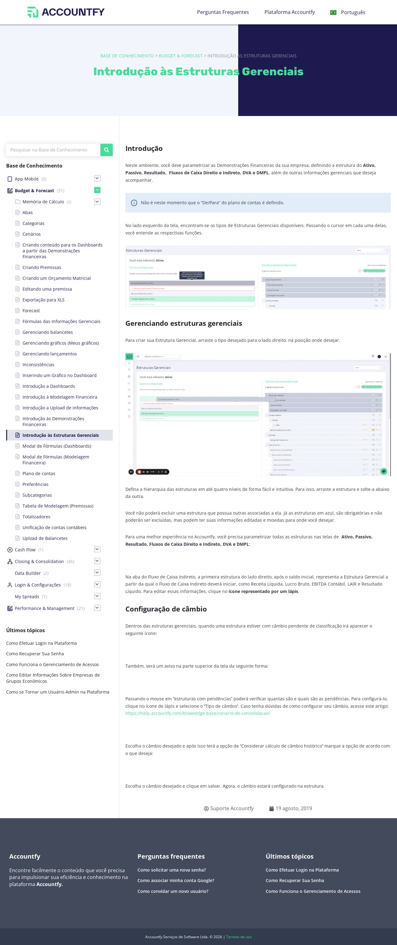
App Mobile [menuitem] (27, 179)
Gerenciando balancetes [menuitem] (48, 332)
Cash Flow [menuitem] (25, 550)
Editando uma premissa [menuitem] (47, 289)
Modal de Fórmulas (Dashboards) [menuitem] (57, 446)
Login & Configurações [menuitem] (38, 585)
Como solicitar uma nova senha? (171, 870)
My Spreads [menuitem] (27, 596)
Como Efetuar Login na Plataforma (41, 643)
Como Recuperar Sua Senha (35, 654)
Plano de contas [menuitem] (39, 473)
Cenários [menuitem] (32, 234)
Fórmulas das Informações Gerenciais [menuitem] (61, 321)
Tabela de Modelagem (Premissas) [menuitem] (58, 506)
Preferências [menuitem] (36, 484)
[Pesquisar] (106, 150)
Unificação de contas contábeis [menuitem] (55, 527)
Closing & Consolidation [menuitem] (39, 561)
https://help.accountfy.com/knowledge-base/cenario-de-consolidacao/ (197, 713)
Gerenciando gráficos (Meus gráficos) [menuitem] (61, 343)
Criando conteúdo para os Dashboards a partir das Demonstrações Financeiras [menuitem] (63, 250)
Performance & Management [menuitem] (44, 608)
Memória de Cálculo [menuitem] (43, 202)
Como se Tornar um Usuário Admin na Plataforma (57, 692)
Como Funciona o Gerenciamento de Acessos (52, 664)
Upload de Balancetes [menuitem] (45, 538)
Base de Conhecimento (127, 56)
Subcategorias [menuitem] (37, 495)
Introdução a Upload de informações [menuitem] (60, 408)
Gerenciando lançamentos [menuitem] (50, 354)
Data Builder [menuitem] (28, 573)
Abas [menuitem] (28, 212)
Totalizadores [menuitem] (36, 517)
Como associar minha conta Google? (175, 880)
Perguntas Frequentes (223, 12)
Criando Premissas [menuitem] (42, 267)
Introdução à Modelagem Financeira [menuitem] (60, 397)
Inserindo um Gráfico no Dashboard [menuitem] (60, 375)
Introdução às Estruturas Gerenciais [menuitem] (61, 435)
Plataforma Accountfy (289, 12)
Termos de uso (239, 936)
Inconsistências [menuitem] (38, 364)
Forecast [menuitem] (31, 310)
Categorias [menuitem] (33, 223)
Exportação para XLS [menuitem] (44, 300)
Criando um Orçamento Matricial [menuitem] (57, 278)
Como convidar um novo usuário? (172, 891)
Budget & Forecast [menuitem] (34, 190)
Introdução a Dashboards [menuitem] (49, 386)
